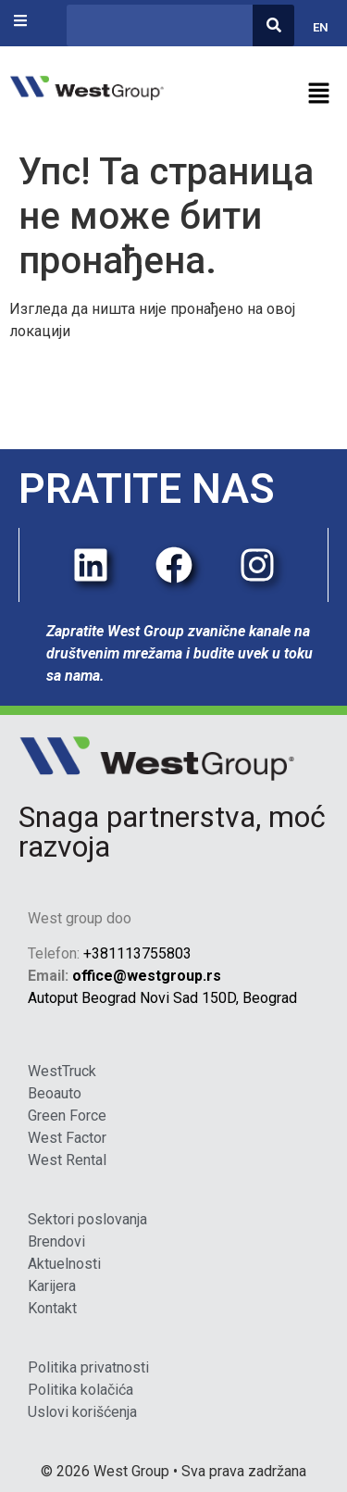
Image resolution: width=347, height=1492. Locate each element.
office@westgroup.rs (146, 975)
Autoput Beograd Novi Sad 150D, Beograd (162, 998)
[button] (261, 94)
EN (320, 27)
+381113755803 (137, 953)
